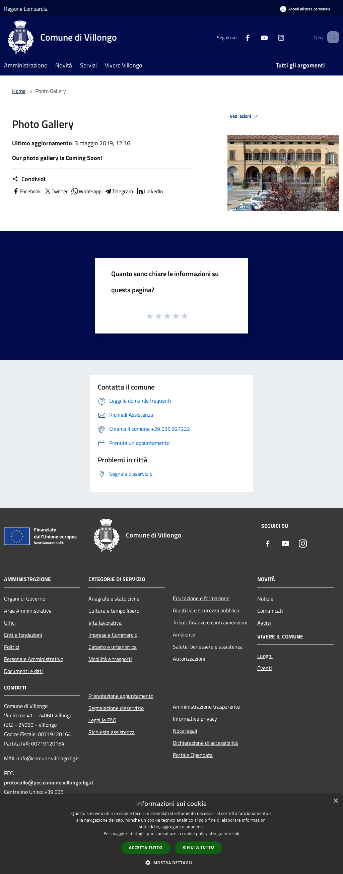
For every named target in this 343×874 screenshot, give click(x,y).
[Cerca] (331, 37)
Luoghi (265, 656)
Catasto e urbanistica (112, 647)
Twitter (56, 191)
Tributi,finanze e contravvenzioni (210, 622)
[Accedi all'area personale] (305, 9)
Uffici (10, 623)
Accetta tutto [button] (145, 848)
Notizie (265, 599)
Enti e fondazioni (23, 635)
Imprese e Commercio (112, 635)
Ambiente (184, 634)
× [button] (335, 801)
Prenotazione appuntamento (120, 696)
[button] (171, 862)
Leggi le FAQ (102, 720)
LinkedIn (149, 191)
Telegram (118, 191)
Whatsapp (86, 191)
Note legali (185, 731)
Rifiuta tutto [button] (198, 847)
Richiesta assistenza (111, 732)
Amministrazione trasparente (206, 707)
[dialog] (171, 834)
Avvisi (264, 623)
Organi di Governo (24, 599)
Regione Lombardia (26, 9)
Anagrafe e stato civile (113, 599)
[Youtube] (254, 37)
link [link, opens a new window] (235, 833)
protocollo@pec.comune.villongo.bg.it (48, 782)
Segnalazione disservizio (116, 708)
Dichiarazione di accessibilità (205, 743)
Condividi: (29, 179)
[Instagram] (271, 37)
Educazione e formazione (201, 598)
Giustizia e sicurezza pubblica (206, 610)
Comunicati (270, 611)
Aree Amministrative (28, 611)
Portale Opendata (193, 755)
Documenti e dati (23, 671)
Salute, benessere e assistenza (208, 646)
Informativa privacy (195, 719)
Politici (11, 647)
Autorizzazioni (189, 659)
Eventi (264, 668)
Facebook (26, 191)
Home (18, 91)
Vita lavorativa (105, 623)
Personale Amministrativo (33, 659)
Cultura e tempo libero (113, 611)
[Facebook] (238, 37)
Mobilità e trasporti (110, 659)
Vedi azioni (245, 116)
